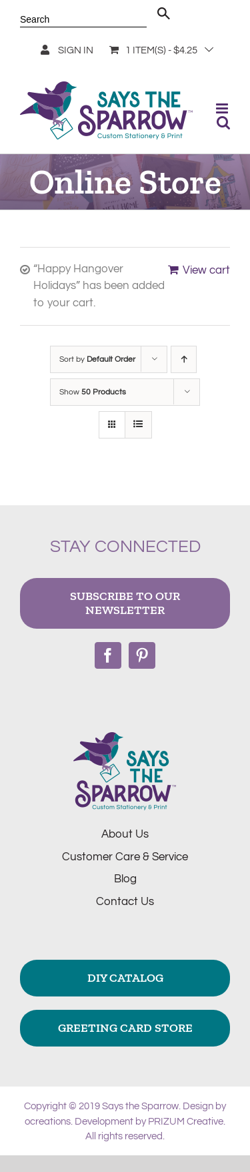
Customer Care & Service (125, 857)
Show (92, 392)
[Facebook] (108, 655)
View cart (206, 270)
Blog (125, 879)
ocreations (48, 1122)
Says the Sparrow (140, 1106)
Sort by (97, 359)
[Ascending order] (184, 359)
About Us (125, 834)
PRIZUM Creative (185, 1122)
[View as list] (138, 425)
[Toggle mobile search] (223, 122)
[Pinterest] (142, 655)
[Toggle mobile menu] (223, 108)
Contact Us (125, 902)
